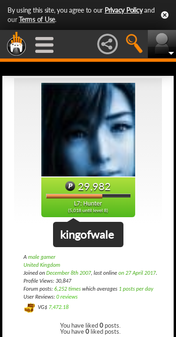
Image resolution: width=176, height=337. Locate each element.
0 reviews (67, 296)
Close (164, 15)
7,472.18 (58, 307)
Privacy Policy (124, 10)
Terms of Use (37, 19)
